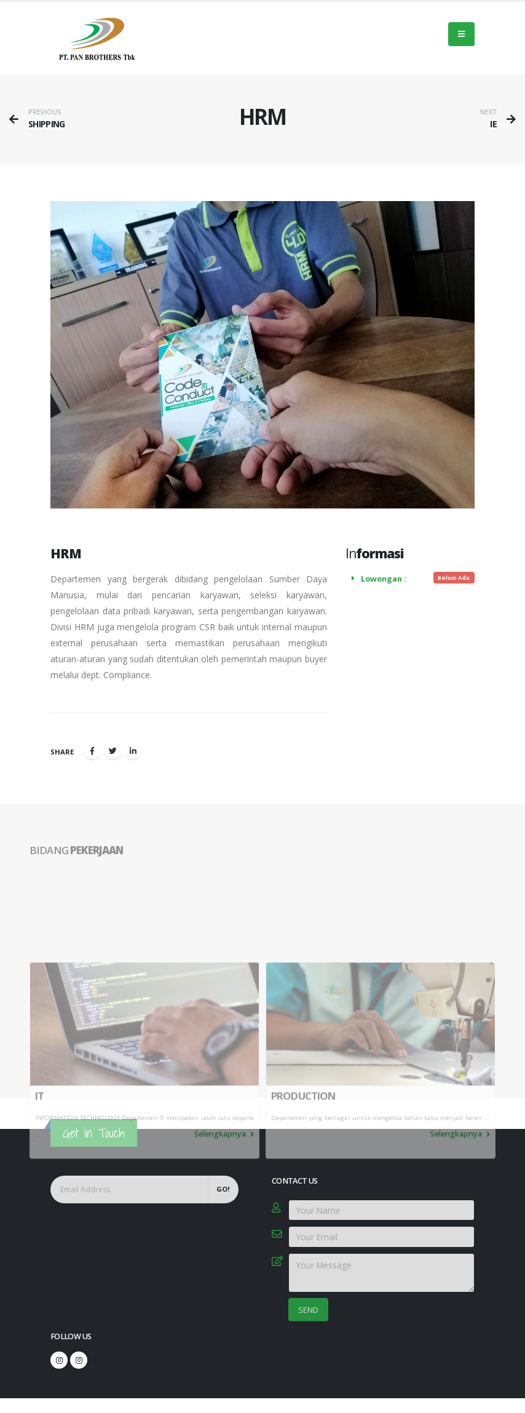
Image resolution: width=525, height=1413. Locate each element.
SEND (308, 1309)
